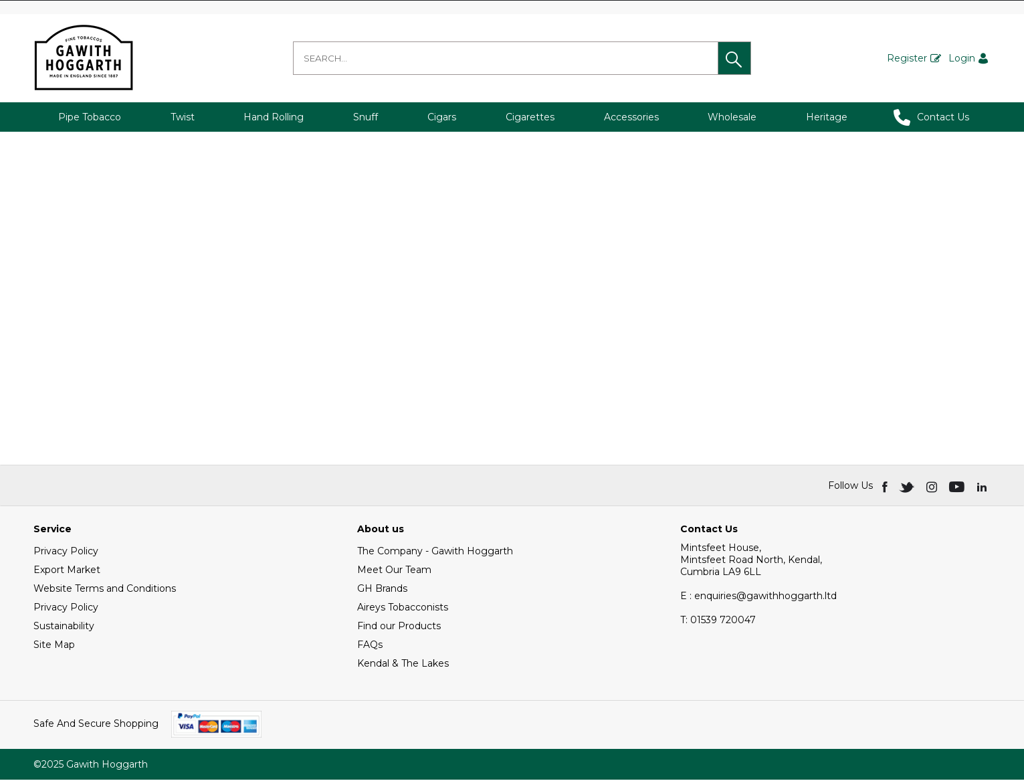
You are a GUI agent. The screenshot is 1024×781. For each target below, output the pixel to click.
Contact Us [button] (931, 117)
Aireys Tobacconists (402, 608)
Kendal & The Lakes (403, 665)
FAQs (370, 646)
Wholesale (732, 117)
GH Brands (382, 590)
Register (907, 58)
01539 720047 (718, 621)
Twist (183, 117)
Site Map (54, 646)
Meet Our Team (394, 571)
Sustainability (63, 627)
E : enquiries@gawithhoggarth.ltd (758, 597)
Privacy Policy (65, 552)
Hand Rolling (273, 117)
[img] (886, 486)
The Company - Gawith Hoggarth (435, 552)
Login (961, 58)
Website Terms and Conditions (104, 590)
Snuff (365, 117)
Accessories (631, 117)
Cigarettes (530, 117)
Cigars (441, 117)
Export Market (66, 571)
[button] (734, 58)
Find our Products (399, 627)
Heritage (826, 117)
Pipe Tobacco (89, 117)
